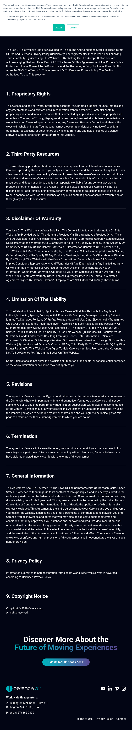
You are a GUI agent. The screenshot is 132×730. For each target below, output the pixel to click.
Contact (121, 719)
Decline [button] (73, 28)
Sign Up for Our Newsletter (66, 662)
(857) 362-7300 (24, 712)
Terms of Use (84, 719)
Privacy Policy (104, 719)
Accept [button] (59, 28)
